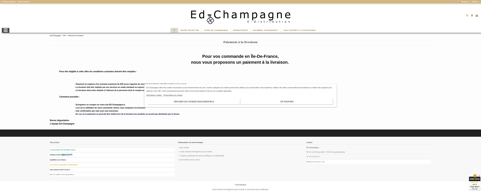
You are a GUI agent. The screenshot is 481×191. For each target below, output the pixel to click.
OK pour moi (286, 101)
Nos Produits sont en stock (190, 160)
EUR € (475, 2)
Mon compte (184, 148)
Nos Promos (192, 50)
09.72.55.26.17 (314, 157)
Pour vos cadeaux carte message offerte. (62, 174)
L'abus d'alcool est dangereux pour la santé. (196, 152)
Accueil (180, 50)
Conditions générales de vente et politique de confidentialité (202, 156)
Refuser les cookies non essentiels (194, 101)
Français (464, 2)
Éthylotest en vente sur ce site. (315, 162)
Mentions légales (9, 2)
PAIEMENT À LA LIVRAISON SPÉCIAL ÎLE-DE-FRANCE (281, 50)
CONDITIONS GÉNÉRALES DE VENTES (239, 50)
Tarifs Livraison (24, 2)
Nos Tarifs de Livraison (210, 50)
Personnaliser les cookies (173, 95)
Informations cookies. (154, 95)
